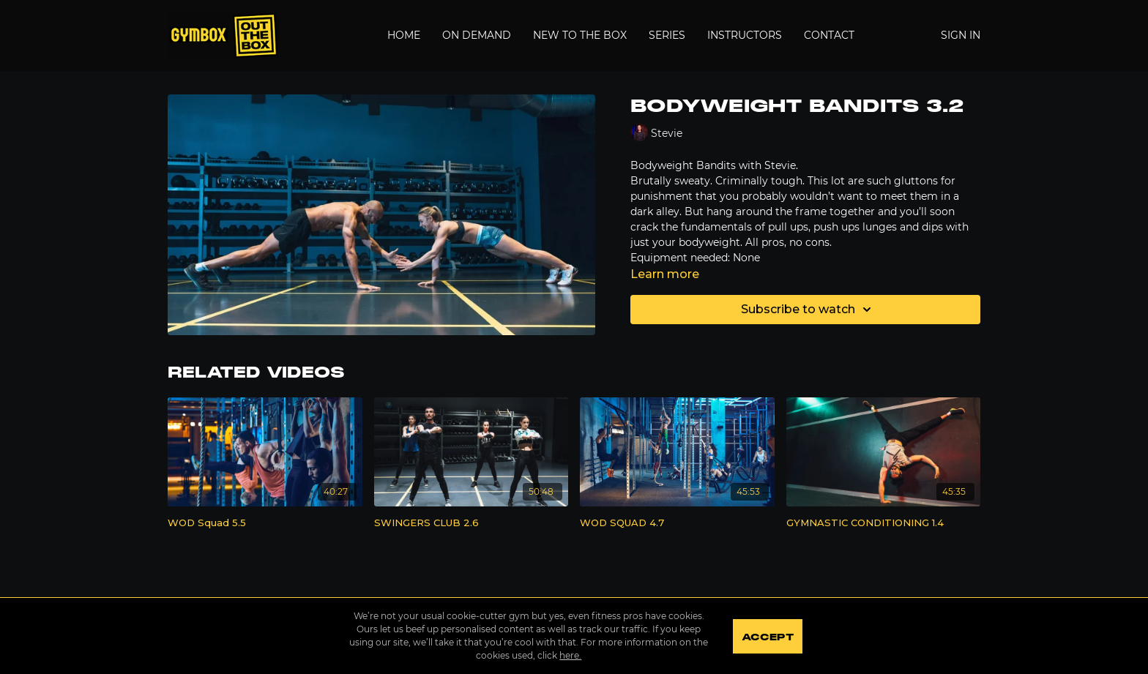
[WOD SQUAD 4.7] (677, 523)
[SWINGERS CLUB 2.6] (471, 523)
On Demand (476, 35)
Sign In (960, 35)
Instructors (744, 35)
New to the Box (580, 35)
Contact (829, 35)
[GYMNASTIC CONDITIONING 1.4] (883, 523)
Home (403, 35)
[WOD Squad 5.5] (265, 523)
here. (570, 655)
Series (667, 35)
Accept (768, 637)
